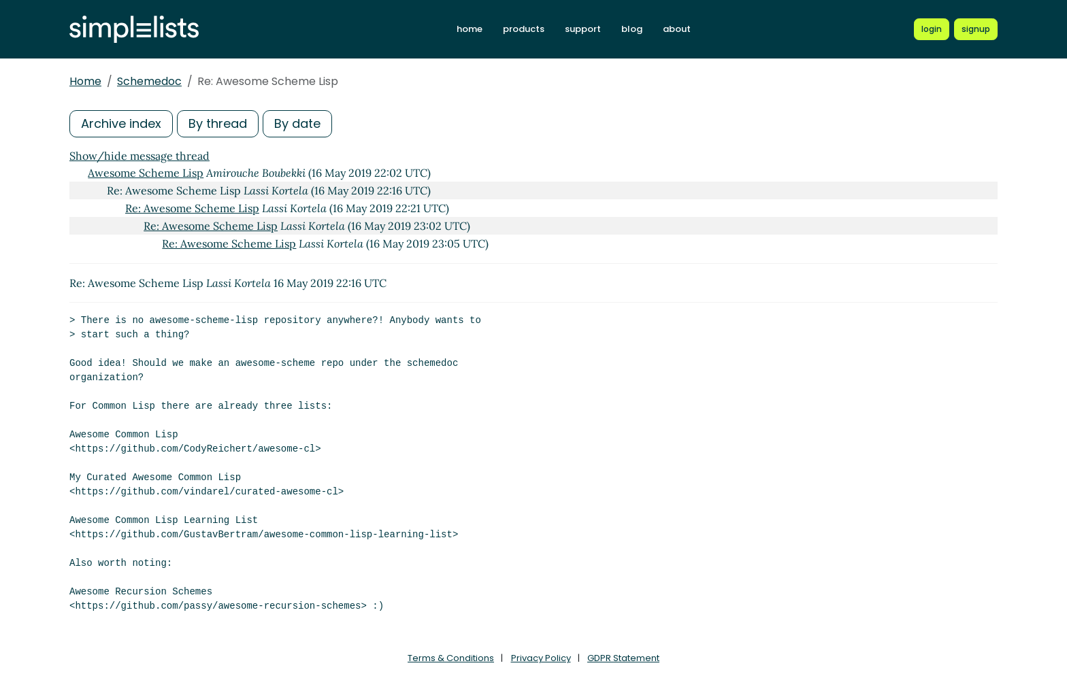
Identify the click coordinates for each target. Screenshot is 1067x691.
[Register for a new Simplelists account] (976, 29)
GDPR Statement (623, 658)
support (583, 28)
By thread (217, 123)
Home (85, 81)
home (469, 28)
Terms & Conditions (451, 658)
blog (631, 28)
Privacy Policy (541, 658)
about (677, 28)
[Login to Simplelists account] (931, 29)
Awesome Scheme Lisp (145, 173)
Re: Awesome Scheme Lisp (192, 208)
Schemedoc (149, 81)
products (523, 28)
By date (297, 123)
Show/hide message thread (139, 156)
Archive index (121, 123)
